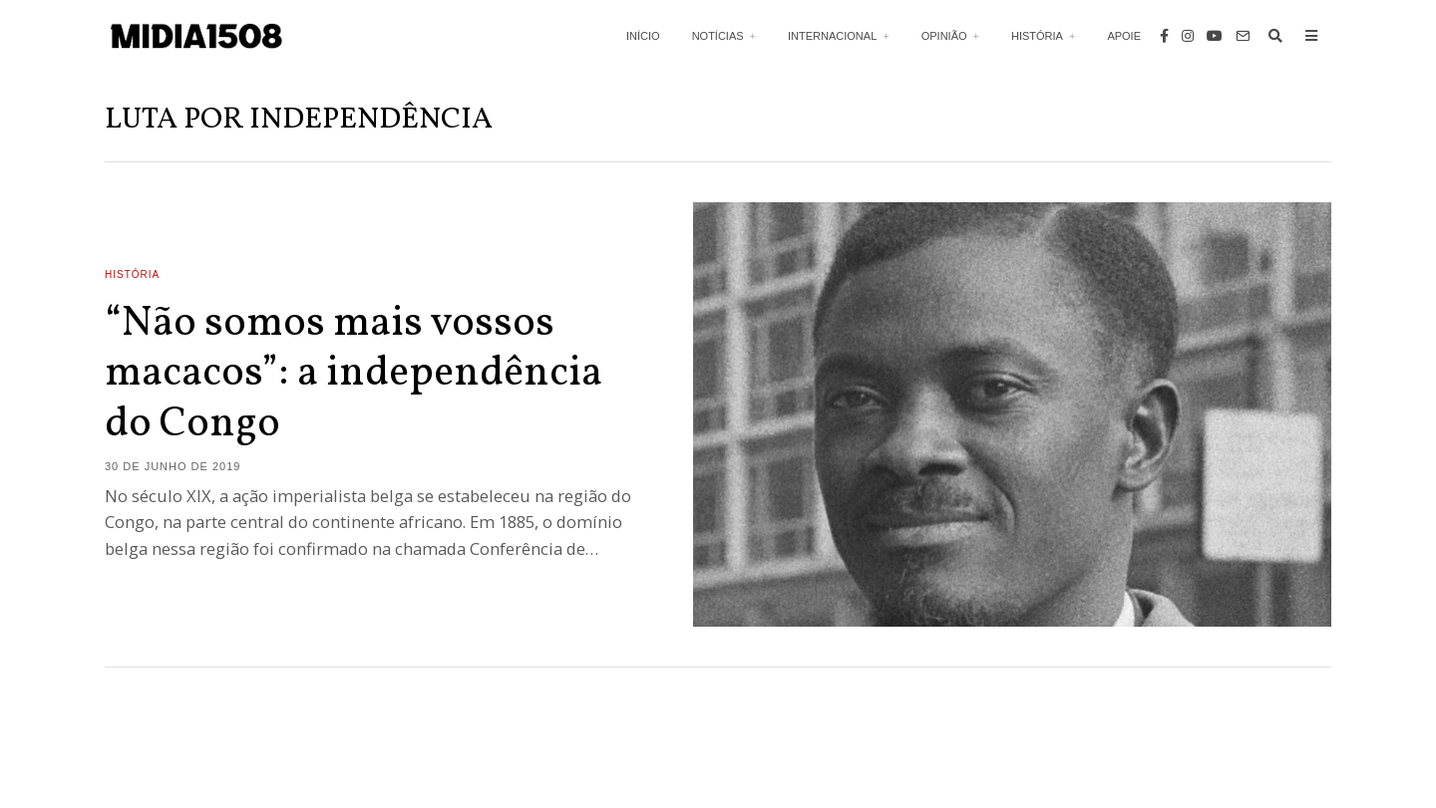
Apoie (1124, 36)
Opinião (944, 36)
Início (643, 36)
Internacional (832, 36)
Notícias (718, 36)
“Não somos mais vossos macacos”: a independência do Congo (353, 374)
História (1037, 36)
